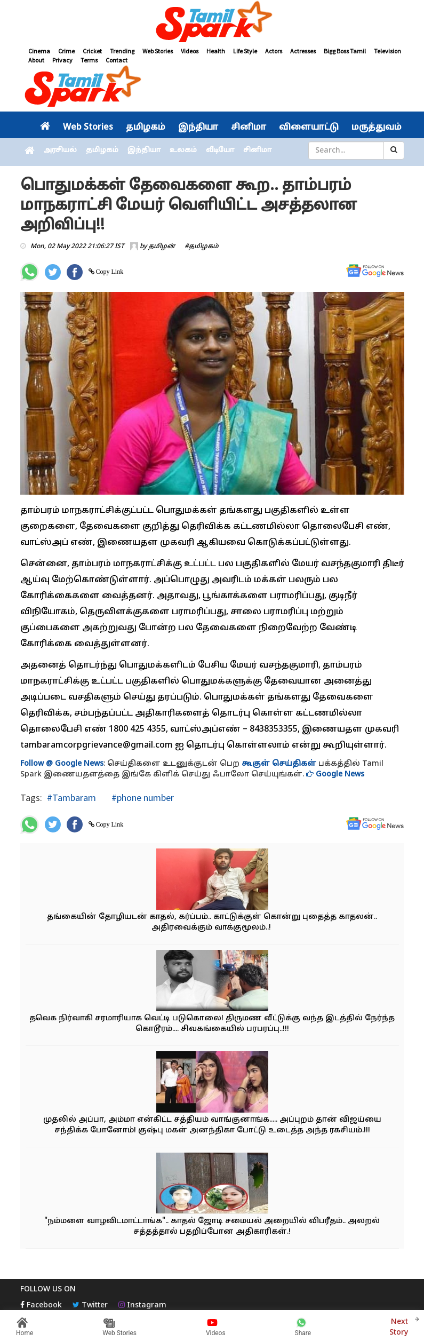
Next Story (398, 1325)
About (36, 60)
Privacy (62, 60)
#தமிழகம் (202, 246)
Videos (189, 51)
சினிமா (248, 127)
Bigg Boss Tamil (345, 51)
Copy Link (109, 271)
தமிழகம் (145, 127)
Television (387, 51)
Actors (273, 51)
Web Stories (157, 51)
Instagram (142, 1305)
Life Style (245, 51)
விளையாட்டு (309, 127)
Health (215, 51)
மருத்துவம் (376, 127)
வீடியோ (220, 150)
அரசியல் (60, 150)
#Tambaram (71, 797)
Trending (122, 51)
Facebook (41, 1305)
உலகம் (183, 150)
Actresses (303, 51)
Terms (89, 60)
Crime (66, 51)
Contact (116, 60)
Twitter (90, 1305)
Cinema (39, 51)
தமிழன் (161, 246)
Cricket (92, 51)
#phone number (141, 797)
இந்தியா (198, 127)
